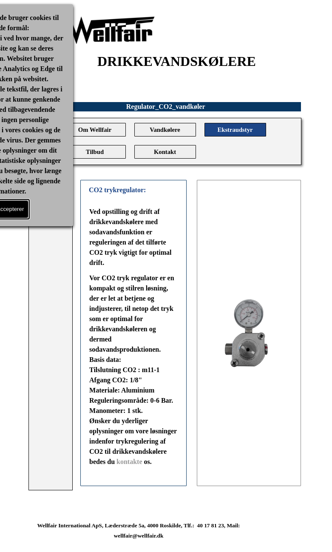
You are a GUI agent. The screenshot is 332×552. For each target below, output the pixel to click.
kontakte (130, 461)
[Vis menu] (51, 189)
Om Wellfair (94, 129)
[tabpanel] (133, 342)
